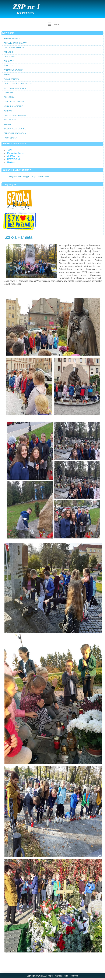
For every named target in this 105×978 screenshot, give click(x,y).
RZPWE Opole (14, 159)
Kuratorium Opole (15, 153)
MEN (10, 150)
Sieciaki (10, 162)
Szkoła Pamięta (18, 237)
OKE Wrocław (13, 156)
